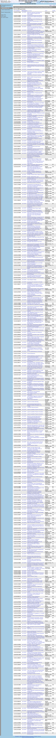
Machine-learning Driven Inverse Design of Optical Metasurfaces (34, 419)
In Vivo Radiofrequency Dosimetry (34, 351)
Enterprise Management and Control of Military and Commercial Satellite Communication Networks (35, 253)
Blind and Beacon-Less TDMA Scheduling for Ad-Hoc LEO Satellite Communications (35, 88)
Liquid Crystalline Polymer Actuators (35, 409)
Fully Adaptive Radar (31, 279)
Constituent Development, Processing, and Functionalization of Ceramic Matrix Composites (36, 144)
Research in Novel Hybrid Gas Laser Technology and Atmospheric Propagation (35, 594)
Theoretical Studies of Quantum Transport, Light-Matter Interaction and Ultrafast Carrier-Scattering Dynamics (35, 665)
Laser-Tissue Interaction (32, 399)
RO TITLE (29, 10)
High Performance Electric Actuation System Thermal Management (35, 315)
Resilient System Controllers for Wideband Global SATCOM (34, 602)
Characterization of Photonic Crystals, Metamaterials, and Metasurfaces (35, 96)
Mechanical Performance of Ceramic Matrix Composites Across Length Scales (35, 432)
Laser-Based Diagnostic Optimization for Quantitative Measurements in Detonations (35, 397)
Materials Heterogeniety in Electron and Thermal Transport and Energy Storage (35, 426)
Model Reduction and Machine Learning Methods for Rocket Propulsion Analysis (34, 452)
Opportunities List (5, 8)
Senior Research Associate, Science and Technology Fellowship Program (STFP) (35, 618)
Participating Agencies (6, 5)
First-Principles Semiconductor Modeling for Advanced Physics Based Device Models (35, 273)
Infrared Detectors (31, 353)
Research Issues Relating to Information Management (33, 597)
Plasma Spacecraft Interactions (34, 553)
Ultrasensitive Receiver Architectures (35, 708)
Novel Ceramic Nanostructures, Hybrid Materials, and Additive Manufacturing (35, 505)
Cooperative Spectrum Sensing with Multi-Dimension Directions (35, 149)
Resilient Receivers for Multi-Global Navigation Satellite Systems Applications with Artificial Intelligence (35, 599)
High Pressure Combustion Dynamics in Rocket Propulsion (35, 317)
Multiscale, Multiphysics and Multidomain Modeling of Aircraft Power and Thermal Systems (35, 467)
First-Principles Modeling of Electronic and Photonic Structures (35, 270)
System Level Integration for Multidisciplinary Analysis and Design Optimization (35, 650)
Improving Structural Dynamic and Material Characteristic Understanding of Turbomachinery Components (35, 340)
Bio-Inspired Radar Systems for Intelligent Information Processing (34, 83)
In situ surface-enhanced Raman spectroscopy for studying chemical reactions (35, 345)
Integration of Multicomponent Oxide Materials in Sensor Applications (35, 371)
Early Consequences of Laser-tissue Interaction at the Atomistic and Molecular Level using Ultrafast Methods (35, 214)
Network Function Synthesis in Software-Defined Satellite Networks (35, 479)
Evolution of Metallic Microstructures (35, 257)
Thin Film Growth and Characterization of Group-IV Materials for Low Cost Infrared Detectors (35, 671)
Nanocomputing (30, 472)
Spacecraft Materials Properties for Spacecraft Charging (34, 632)
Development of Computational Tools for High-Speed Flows (35, 193)
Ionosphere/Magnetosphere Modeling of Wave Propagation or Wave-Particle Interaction (35, 389)
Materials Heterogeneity (32, 422)
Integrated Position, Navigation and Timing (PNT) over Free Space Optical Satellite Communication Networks (35, 363)
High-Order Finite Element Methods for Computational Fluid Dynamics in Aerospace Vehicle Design (35, 325)
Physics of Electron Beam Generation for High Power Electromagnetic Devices (35, 547)
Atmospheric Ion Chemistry (33, 69)
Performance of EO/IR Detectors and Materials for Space (35, 533)
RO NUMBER (17, 10)
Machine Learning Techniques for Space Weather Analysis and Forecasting (34, 13)
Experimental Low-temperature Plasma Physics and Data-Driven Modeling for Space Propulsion (35, 260)
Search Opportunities (6, 9)
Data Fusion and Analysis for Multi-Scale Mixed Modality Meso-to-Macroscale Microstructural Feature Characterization (35, 168)
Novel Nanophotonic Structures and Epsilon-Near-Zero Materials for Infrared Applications (35, 515)
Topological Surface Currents (33, 673)
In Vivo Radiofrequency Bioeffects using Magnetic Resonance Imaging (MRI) (35, 349)
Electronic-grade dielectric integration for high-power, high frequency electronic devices (35, 235)
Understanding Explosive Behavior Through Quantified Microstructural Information (34, 717)
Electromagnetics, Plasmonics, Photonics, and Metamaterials (34, 226)
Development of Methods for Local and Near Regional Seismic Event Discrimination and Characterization (35, 201)
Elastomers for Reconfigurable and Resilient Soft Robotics (34, 221)
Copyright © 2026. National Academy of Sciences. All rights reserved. (28, 736)
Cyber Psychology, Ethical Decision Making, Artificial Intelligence (35, 165)
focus (54, 5)
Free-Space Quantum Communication (35, 277)
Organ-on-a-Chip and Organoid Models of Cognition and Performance (35, 531)
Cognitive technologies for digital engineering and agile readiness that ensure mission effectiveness (35, 110)
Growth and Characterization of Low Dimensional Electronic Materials (35, 298)
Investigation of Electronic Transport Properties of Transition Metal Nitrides (35, 384)
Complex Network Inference (33, 121)
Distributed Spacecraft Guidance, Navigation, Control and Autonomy (34, 211)
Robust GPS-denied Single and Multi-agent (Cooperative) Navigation (35, 605)
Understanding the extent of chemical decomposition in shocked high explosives (35, 720)
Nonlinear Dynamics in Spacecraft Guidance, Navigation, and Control (34, 501)
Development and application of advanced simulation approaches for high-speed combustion (35, 185)
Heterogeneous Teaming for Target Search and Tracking (34, 307)
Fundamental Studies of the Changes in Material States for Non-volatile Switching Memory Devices (36, 289)
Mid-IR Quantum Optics (32, 445)
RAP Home (3, 16)
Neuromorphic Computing (32, 486)
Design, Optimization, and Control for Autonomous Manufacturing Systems (35, 181)
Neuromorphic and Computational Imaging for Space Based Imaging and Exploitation (35, 484)
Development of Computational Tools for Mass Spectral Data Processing (35, 195)
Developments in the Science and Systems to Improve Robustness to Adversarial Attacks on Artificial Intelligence (34, 205)
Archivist (29, 67)
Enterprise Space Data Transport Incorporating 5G (34, 256)
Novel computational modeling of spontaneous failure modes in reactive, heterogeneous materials (35, 510)
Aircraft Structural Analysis (33, 62)
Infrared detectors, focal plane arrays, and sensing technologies (35, 356)
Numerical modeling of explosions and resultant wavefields (35, 519)
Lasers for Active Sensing (32, 401)
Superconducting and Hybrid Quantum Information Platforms (35, 634)
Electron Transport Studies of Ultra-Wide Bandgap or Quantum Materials (35, 232)
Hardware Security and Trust (33, 303)
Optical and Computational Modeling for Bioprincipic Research (36, 529)
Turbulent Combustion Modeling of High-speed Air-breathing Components (35, 693)
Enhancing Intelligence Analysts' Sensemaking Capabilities (34, 250)
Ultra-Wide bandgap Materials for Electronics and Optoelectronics (34, 702)
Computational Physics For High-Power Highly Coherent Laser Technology (35, 136)
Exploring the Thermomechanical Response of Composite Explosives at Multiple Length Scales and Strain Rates (35, 267)
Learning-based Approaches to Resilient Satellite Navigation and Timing (34, 405)
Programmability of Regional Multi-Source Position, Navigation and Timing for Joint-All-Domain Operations (35, 568)
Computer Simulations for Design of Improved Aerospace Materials (35, 141)
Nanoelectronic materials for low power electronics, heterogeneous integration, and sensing (35, 474)
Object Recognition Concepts (33, 522)
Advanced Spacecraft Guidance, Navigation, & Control (34, 50)
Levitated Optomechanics (32, 407)
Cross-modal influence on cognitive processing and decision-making (35, 152)
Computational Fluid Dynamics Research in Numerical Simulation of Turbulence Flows (35, 131)
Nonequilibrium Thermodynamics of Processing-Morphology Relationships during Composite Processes (35, 498)
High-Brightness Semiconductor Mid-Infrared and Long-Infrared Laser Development (35, 322)
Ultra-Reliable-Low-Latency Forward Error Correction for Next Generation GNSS (35, 699)
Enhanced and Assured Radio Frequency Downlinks (33, 248)
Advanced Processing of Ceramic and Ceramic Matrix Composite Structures (35, 45)
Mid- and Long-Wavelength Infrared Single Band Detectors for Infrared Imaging (35, 443)
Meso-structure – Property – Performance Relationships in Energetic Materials (36, 437)
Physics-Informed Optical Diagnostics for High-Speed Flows (35, 550)
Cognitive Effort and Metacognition (34, 107)
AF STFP (3, 6)
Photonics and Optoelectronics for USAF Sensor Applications (34, 542)
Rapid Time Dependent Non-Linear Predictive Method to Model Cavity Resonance (34, 582)
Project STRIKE (30, 570)
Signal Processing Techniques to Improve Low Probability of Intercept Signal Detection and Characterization (35, 622)
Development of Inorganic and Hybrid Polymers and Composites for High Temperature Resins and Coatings (35, 198)
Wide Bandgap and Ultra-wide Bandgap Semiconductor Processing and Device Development (36, 730)
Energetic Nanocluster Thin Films (34, 241)
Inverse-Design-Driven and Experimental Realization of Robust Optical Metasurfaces (35, 376)
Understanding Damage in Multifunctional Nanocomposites (34, 714)
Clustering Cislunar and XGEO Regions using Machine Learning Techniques (35, 106)
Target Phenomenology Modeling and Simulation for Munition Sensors (35, 653)
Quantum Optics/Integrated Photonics (35, 572)
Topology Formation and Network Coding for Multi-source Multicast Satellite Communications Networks (35, 677)
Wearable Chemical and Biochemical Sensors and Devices (35, 728)
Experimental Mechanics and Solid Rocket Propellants (34, 263)
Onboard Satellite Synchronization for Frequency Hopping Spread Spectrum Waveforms (35, 526)
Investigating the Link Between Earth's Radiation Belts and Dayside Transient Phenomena (35, 379)
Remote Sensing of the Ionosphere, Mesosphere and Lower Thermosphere (35, 589)
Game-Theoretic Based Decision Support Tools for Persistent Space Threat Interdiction (34, 293)
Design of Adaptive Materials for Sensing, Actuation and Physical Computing (34, 172)
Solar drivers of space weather (34, 624)
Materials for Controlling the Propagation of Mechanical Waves (34, 421)
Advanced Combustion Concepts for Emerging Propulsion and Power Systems (35, 24)
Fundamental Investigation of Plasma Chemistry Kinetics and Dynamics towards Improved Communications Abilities (35, 286)
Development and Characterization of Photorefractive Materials (35, 191)
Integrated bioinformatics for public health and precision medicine (34, 359)
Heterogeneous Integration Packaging (35, 304)
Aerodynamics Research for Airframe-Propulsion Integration (35, 56)
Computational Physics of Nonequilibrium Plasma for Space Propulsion (34, 138)
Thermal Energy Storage (32, 668)
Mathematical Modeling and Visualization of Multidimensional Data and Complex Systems (35, 428)
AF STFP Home (4, 17)
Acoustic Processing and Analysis (34, 15)
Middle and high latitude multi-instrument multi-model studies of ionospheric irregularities (34, 448)
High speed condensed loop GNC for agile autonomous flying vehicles (35, 319)
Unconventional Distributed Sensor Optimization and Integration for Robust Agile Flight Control (35, 711)
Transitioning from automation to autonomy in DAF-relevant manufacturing (34, 686)
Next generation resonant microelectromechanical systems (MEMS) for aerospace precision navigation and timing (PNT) (34, 492)
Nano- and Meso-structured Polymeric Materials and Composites (35, 470)
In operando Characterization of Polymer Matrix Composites (34, 343)
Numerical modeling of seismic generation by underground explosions (35, 521)
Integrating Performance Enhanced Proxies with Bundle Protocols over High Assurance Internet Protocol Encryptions (35, 367)
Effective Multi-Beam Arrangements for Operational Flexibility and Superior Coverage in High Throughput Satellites (35, 218)
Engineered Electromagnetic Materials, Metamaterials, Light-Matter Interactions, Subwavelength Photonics (35, 245)
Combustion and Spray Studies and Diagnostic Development (35, 118)
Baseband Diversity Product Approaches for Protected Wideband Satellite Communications (35, 80)
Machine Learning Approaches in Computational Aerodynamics (34, 417)
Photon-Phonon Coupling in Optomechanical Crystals (33, 540)
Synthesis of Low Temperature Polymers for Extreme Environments (35, 647)
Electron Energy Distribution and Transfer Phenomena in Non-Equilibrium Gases (34, 229)
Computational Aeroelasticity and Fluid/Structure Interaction (34, 124)
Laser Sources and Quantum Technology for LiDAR (33, 392)
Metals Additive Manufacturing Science (35, 439)
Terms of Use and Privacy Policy (28, 737)
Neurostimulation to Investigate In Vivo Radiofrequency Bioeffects (35, 488)
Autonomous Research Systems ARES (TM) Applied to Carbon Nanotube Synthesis (35, 72)
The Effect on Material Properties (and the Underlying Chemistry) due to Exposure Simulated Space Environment (35, 659)
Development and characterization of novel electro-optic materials (35, 188)
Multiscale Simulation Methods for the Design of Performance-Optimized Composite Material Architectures (35, 464)
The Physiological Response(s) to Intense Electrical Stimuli (34, 663)
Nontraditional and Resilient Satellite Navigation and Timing (35, 503)
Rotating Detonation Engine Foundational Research (33, 607)
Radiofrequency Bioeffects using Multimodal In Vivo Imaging (34, 579)
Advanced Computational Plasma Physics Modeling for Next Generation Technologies (35, 28)
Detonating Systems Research (34, 182)
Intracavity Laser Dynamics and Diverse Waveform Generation (36, 373)
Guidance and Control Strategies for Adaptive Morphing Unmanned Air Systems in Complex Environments (35, 301)
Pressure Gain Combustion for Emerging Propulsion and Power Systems (34, 557)
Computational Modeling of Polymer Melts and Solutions (35, 134)
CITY (46, 10)
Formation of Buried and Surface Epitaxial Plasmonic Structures (34, 276)
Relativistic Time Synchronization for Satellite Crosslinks (35, 585)
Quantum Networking (32, 571)
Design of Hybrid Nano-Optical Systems (36, 174)
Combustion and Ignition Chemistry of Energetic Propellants (35, 116)
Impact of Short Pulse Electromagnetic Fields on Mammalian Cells (35, 337)
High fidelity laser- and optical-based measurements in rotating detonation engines (35, 310)
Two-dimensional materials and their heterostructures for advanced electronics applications (35, 696)
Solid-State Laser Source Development (35, 628)
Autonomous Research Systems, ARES (35, 74)
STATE (53, 10)
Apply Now (3, 14)
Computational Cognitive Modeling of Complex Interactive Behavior (35, 126)
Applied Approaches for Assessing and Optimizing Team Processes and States (35, 65)
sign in (50, 5)
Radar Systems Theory (32, 576)
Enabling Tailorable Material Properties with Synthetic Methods (35, 240)
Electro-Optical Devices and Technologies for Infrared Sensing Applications (34, 223)
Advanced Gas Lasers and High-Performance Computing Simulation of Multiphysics (35, 38)
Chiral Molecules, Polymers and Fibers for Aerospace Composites (35, 103)
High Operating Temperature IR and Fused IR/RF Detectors (35, 313)
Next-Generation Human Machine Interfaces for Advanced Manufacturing (35, 495)
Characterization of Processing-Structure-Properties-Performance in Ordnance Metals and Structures (35, 98)
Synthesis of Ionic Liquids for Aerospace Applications (33, 645)
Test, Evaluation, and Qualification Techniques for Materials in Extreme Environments (35, 655)
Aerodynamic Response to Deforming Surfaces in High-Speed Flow (35, 54)
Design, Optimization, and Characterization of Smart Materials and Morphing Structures (36, 178)
